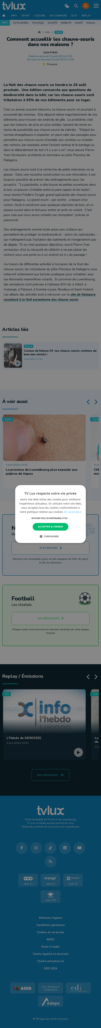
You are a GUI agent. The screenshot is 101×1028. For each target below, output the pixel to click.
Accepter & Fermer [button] (50, 526)
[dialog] (50, 514)
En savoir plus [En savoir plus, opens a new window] (72, 512)
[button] (51, 518)
